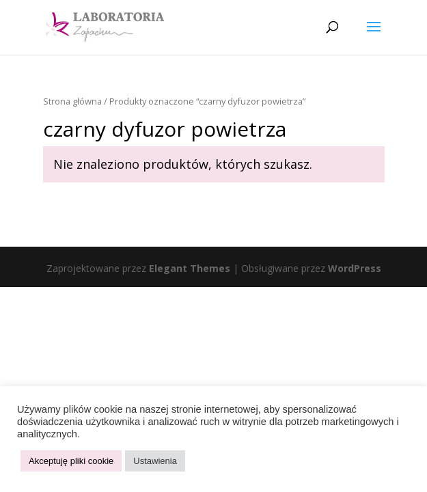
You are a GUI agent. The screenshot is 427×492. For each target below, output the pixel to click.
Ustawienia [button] (155, 461)
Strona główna (72, 101)
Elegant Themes (189, 268)
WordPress (354, 268)
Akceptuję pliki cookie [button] (71, 461)
